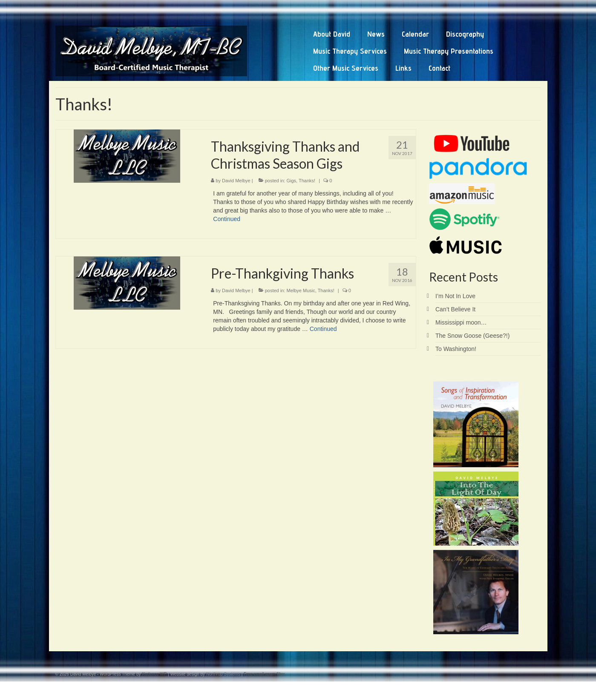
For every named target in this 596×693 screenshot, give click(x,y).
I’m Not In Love (455, 296)
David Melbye (236, 180)
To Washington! (455, 348)
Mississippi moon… (461, 322)
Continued (226, 219)
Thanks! (307, 180)
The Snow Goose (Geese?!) (472, 335)
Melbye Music (300, 290)
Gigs (291, 180)
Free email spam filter (264, 674)
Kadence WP (154, 674)
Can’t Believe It (455, 309)
